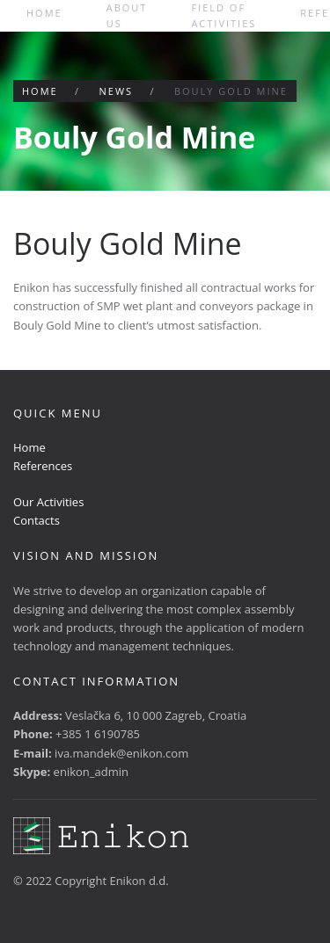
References (42, 466)
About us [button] (127, 15)
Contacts (36, 520)
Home (44, 12)
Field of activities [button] (223, 15)
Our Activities (48, 502)
